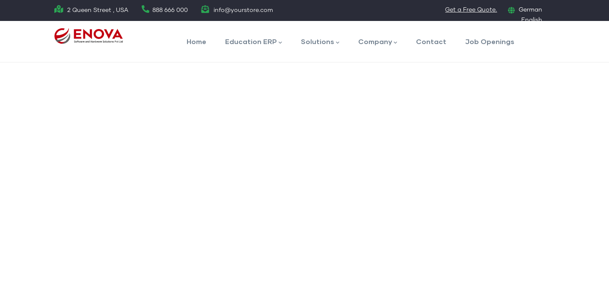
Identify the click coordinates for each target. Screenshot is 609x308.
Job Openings (489, 41)
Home (196, 41)
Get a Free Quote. (471, 10)
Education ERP (253, 42)
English (531, 20)
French (532, 30)
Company (377, 42)
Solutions (320, 42)
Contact (431, 41)
